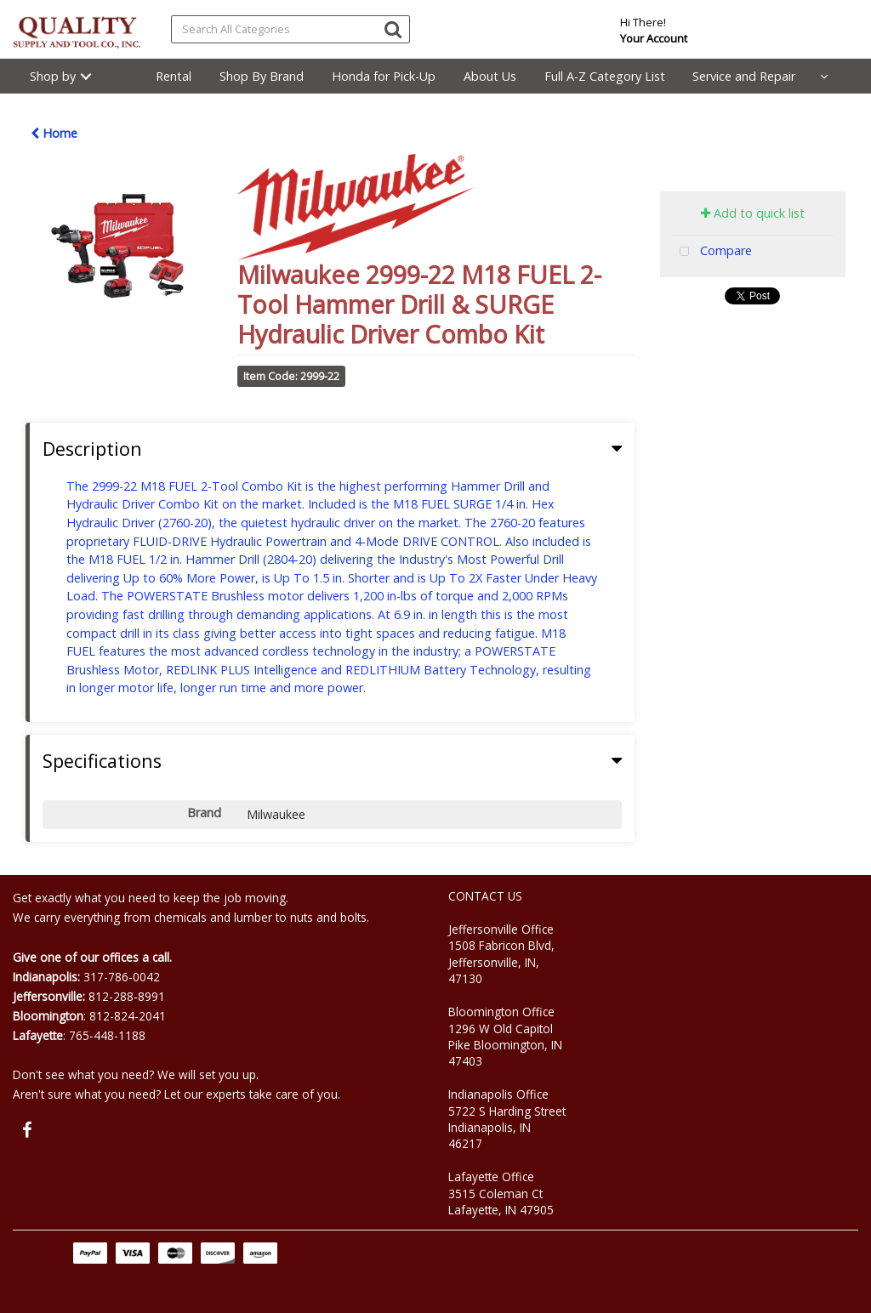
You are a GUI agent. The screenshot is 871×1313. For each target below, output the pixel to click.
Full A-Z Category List (604, 76)
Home (54, 133)
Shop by (53, 76)
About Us (490, 76)
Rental (173, 76)
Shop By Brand (261, 76)
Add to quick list (753, 213)
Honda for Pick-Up (384, 76)
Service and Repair (743, 76)
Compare (712, 252)
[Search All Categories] (290, 29)
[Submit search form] (393, 28)
